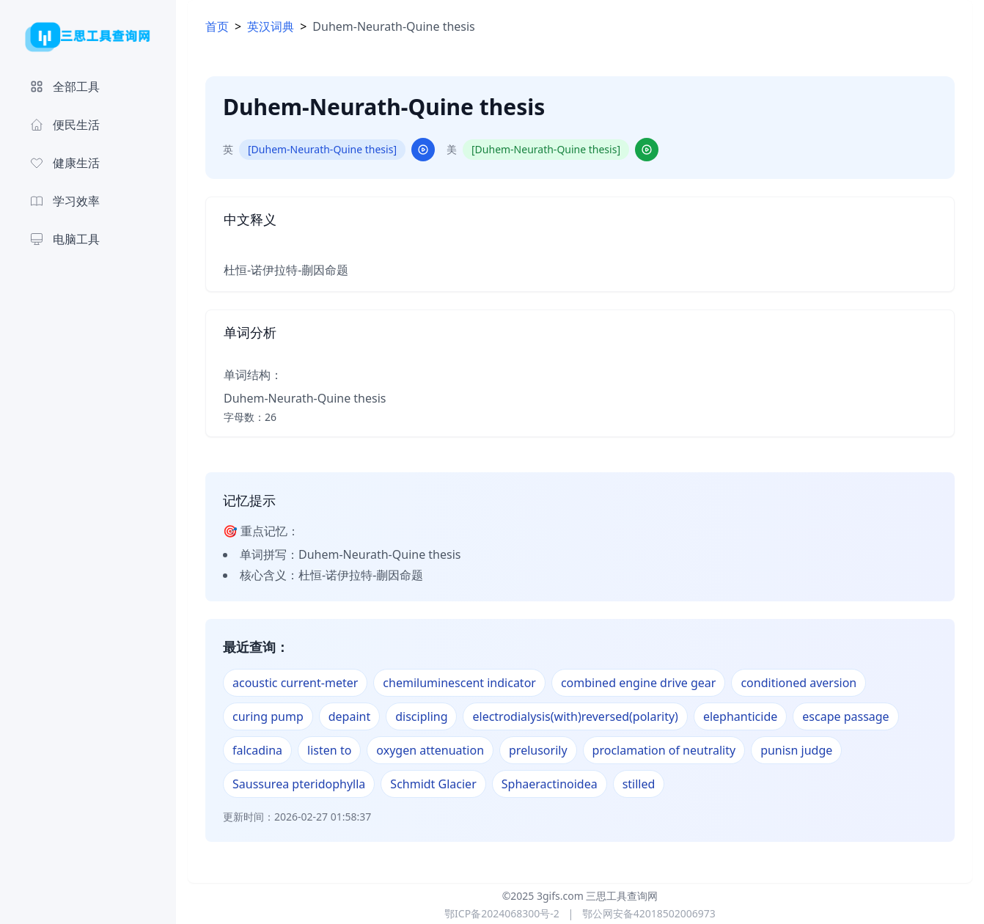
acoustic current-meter (295, 683)
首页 (217, 26)
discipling (421, 716)
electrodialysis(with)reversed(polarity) (575, 716)
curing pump (268, 716)
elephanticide (740, 716)
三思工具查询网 (622, 896)
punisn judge (796, 750)
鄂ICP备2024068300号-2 (501, 913)
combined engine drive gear (638, 683)
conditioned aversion (798, 683)
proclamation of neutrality (664, 750)
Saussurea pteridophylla (298, 784)
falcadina (257, 750)
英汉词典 (270, 26)
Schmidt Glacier (433, 784)
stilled (639, 784)
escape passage (845, 716)
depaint (349, 716)
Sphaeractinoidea (550, 784)
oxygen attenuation (430, 750)
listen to (329, 750)
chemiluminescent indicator (459, 683)
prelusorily (538, 750)
